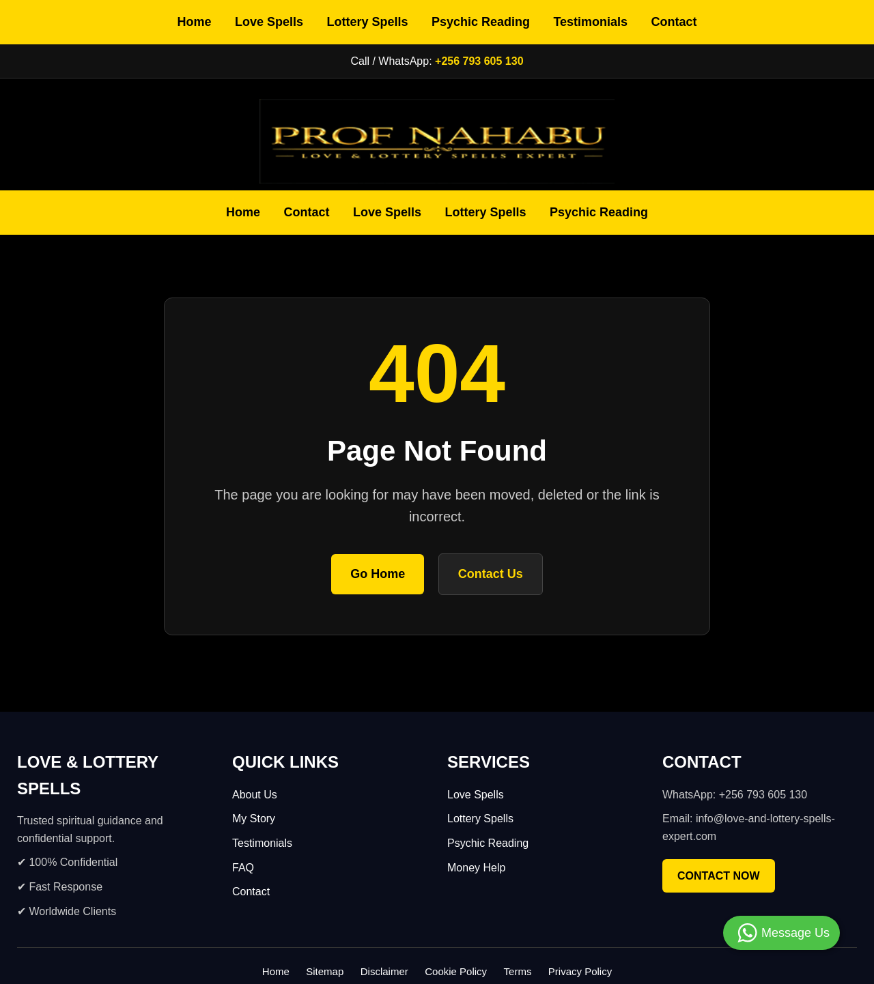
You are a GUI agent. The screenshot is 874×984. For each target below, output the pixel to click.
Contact (674, 22)
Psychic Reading (481, 22)
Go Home (377, 574)
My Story (253, 818)
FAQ (243, 867)
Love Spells (269, 22)
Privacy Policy (580, 971)
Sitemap (324, 971)
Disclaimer (384, 971)
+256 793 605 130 (479, 61)
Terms (518, 971)
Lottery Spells (367, 22)
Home (194, 22)
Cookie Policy (456, 971)
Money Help (476, 867)
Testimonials (590, 22)
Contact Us (490, 574)
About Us (254, 794)
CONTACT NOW (718, 876)
